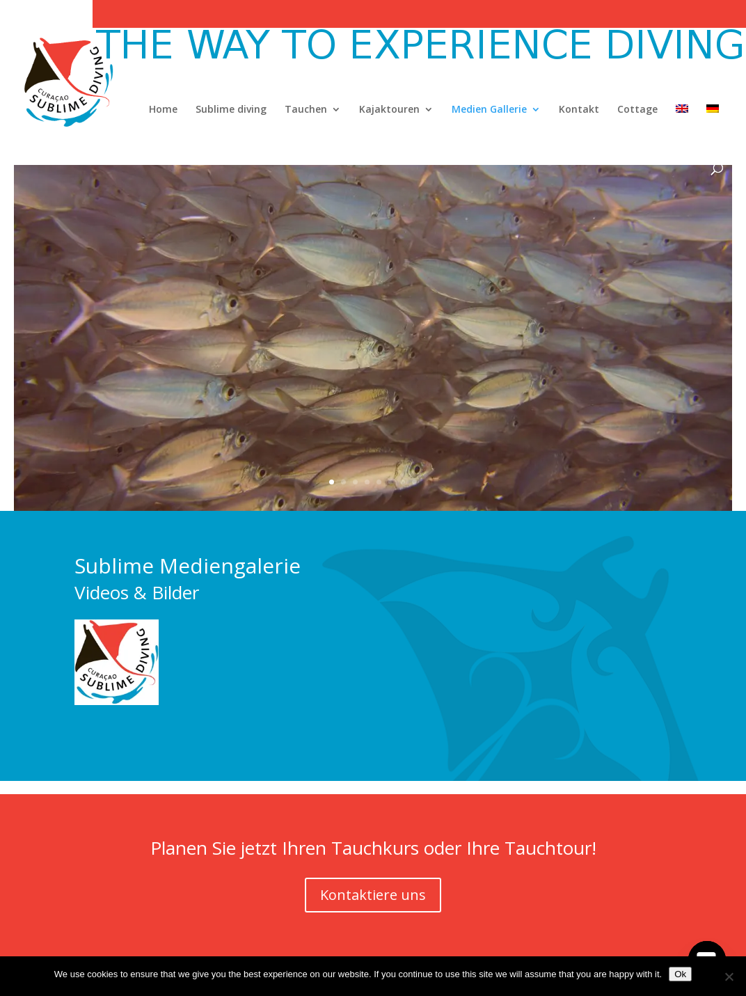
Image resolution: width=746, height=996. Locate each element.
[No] (729, 976)
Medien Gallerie (489, 110)
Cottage (637, 110)
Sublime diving (231, 110)
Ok (680, 974)
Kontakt (579, 110)
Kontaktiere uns (373, 894)
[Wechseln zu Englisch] (682, 133)
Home (163, 110)
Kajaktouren (389, 110)
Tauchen (306, 110)
